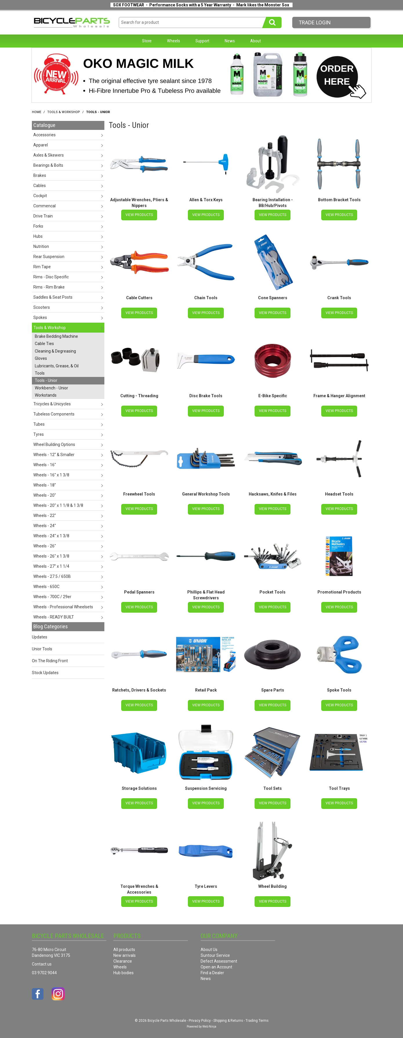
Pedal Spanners (139, 590)
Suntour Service (215, 952)
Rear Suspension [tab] (48, 256)
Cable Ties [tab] (44, 343)
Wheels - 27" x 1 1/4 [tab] (51, 566)
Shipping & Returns (228, 1017)
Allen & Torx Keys (206, 199)
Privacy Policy (200, 1017)
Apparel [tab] (40, 145)
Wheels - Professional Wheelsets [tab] (63, 607)
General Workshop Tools (206, 493)
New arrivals (124, 952)
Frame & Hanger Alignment (339, 395)
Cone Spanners (272, 297)
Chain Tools (205, 297)
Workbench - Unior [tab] (51, 388)
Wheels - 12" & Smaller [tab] (54, 454)
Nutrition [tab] (41, 246)
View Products (139, 215)
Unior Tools (42, 649)
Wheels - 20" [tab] (44, 495)
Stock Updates (45, 672)
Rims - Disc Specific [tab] (51, 277)
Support (202, 40)
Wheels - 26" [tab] (44, 546)
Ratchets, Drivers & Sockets (139, 688)
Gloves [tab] (41, 358)
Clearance (122, 958)
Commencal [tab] (44, 206)
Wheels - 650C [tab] (46, 586)
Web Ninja (209, 1023)
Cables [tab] (39, 185)
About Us (209, 946)
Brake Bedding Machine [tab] (56, 336)
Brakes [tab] (39, 175)
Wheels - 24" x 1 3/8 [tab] (51, 535)
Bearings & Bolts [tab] (48, 165)
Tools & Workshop (63, 112)
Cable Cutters (139, 297)
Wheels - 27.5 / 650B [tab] (52, 576)
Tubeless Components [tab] (54, 414)
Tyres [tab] (38, 434)
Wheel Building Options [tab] (54, 444)
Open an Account (216, 963)
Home (36, 112)
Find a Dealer (212, 969)
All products (124, 946)
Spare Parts (272, 688)
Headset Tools (339, 493)
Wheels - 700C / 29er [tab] (52, 596)
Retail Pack (206, 688)
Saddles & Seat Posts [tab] (52, 297)
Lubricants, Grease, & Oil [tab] (57, 366)
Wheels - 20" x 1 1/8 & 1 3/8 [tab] (58, 505)
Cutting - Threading (139, 395)
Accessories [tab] (44, 135)
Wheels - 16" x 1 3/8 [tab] (51, 475)
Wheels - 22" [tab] (44, 515)
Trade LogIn (315, 22)
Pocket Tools (272, 590)
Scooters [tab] (41, 307)
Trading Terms (257, 1017)
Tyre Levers (206, 883)
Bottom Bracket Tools (339, 199)
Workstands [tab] (46, 395)
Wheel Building (272, 883)
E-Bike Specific (272, 395)
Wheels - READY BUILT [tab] (53, 617)
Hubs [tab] (38, 236)
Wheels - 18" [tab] (44, 485)
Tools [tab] (40, 373)
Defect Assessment (219, 958)
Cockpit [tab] (40, 195)
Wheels (173, 40)
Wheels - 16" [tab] (44, 464)
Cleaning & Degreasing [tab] (55, 351)
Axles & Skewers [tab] (48, 155)
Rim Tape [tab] (42, 266)
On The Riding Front (50, 660)
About (255, 40)
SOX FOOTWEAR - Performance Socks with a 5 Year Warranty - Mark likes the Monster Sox (201, 5)
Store (147, 40)
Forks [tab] (38, 226)
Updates (39, 637)
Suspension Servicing (206, 785)
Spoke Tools (339, 688)
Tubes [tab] (39, 424)
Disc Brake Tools (205, 395)
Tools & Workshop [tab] (49, 327)
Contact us (42, 961)
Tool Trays (339, 785)
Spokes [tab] (40, 317)
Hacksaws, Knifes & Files (273, 493)
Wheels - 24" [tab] (44, 525)
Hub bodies (123, 969)
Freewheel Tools (139, 493)
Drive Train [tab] (43, 216)
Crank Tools (339, 297)
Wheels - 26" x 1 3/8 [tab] (51, 556)
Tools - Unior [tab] (46, 380)
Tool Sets (272, 785)
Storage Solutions (139, 785)
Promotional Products (339, 590)
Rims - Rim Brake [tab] (49, 287)
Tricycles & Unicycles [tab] (52, 404)
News (230, 40)
